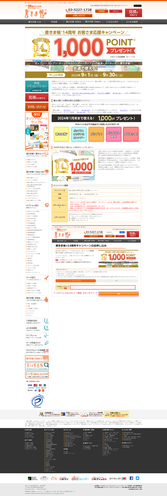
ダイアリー (30, 313)
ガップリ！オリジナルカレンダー (84, 93)
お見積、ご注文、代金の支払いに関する (132, 436)
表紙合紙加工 (31, 235)
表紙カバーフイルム (33, 242)
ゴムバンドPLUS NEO (33, 188)
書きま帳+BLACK (32, 191)
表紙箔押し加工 (31, 244)
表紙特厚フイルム (50, 451)
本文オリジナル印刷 (33, 211)
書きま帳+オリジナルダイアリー (36, 182)
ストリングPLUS (32, 180)
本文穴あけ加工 (31, 218)
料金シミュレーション (70, 453)
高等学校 (106, 444)
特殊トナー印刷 (31, 228)
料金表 (66, 451)
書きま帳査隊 (126, 447)
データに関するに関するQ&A (130, 438)
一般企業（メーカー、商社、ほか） (111, 432)
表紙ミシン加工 (31, 249)
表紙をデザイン (31, 159)
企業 (28, 306)
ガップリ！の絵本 (104, 93)
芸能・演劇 (106, 451)
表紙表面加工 (31, 239)
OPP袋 (29, 258)
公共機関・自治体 (32, 308)
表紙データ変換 (31, 283)
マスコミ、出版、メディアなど (111, 434)
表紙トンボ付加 (31, 286)
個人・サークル (107, 453)
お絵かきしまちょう (33, 195)
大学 (105, 442)
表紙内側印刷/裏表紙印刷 (34, 230)
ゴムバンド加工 (31, 267)
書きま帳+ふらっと (32, 178)
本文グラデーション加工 (34, 293)
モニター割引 (88, 448)
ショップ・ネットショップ (110, 441)
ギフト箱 (29, 256)
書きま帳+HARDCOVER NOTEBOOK (34, 185)
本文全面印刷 (31, 213)
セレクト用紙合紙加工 (33, 237)
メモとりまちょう (32, 198)
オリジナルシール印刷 (33, 253)
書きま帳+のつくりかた (129, 445)
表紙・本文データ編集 (33, 290)
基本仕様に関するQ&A (128, 432)
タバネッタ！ (117, 93)
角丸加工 (29, 260)
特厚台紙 (29, 263)
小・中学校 (106, 445)
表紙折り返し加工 (32, 246)
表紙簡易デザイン (32, 288)
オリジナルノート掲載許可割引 (91, 445)
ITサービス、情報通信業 (109, 435)
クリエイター (31, 311)
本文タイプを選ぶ (32, 166)
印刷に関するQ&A (127, 439)
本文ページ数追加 (32, 216)
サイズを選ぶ (31, 164)
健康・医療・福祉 (108, 440)
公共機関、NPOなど (108, 437)
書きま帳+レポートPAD (34, 200)
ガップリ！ (66, 93)
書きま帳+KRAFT (32, 193)
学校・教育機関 (31, 304)
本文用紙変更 (31, 223)
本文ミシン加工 (31, 221)
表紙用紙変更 (31, 232)
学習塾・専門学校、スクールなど (111, 448)
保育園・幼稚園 (107, 447)
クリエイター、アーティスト (110, 450)
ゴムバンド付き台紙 (33, 265)
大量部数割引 (88, 447)
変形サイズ (30, 270)
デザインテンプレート (33, 272)
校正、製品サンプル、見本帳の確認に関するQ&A (132, 434)
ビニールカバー (31, 251)
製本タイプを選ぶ (32, 162)
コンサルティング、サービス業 (111, 438)
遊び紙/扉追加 (31, 225)
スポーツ (29, 315)
